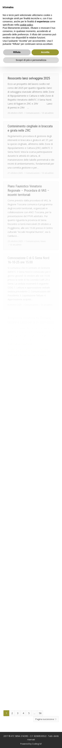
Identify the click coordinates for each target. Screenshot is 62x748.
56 (40, 713)
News (43, 241)
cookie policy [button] (26, 24)
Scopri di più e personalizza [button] (31, 60)
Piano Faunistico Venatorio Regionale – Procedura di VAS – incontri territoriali (28, 190)
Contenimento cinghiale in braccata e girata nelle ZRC (30, 128)
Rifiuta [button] (17, 52)
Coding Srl (37, 743)
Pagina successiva (44, 719)
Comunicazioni (33, 113)
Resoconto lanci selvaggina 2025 (29, 78)
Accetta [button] (45, 52)
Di (48, 113)
